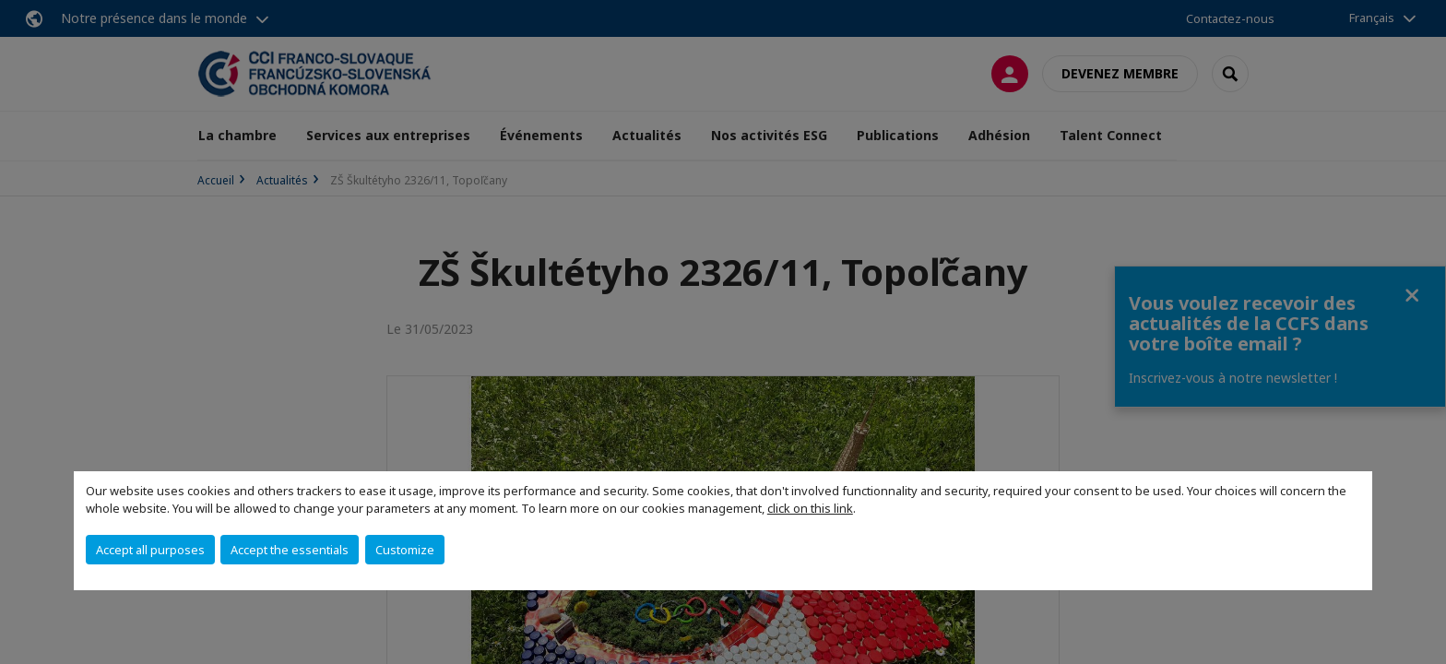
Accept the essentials (290, 549)
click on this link (810, 508)
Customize (404, 549)
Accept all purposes (150, 549)
